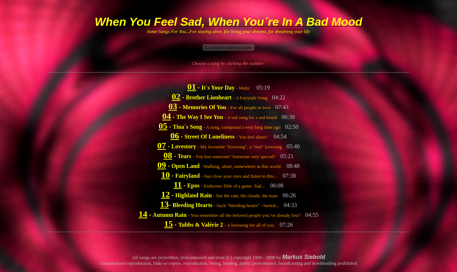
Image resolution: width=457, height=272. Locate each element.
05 (163, 126)
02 (176, 96)
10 (165, 175)
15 (168, 223)
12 (165, 194)
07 (161, 145)
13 (164, 204)
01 (191, 86)
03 (172, 106)
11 (177, 184)
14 (143, 214)
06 (174, 135)
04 (166, 116)
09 (161, 165)
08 (167, 155)
